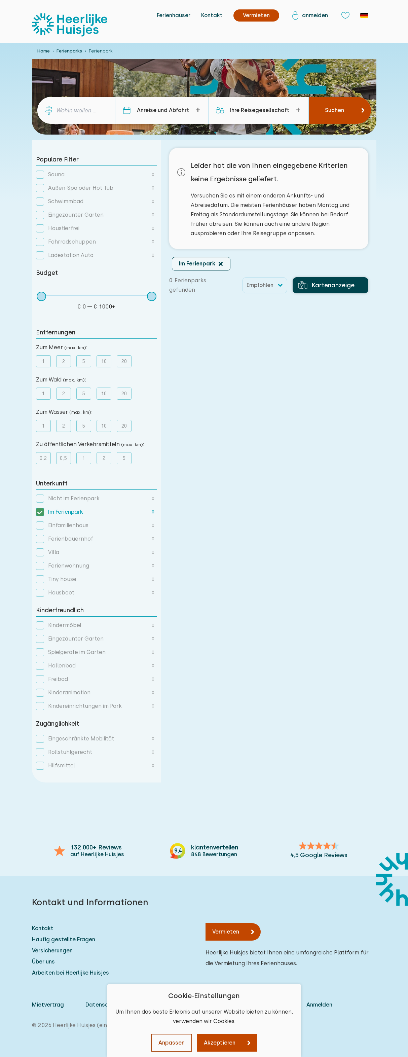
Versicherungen (52, 950)
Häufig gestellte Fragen (63, 939)
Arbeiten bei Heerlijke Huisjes (70, 973)
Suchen (334, 110)
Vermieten (225, 931)
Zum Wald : (61, 379)
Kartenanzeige (326, 285)
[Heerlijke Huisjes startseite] (69, 25)
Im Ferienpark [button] (197, 263)
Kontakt (212, 15)
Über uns (43, 961)
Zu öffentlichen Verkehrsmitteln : (90, 444)
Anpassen (171, 1043)
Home (43, 50)
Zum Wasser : (64, 412)
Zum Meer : (61, 347)
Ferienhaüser (173, 15)
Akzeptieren (219, 1043)
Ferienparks (69, 50)
